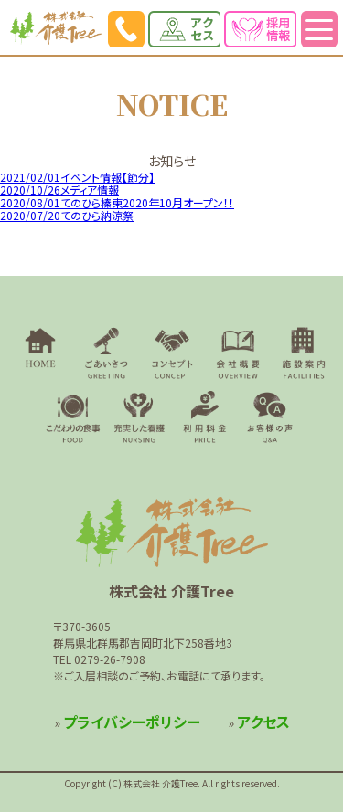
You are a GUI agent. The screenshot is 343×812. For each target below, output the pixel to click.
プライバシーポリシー (131, 721)
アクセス (263, 721)
